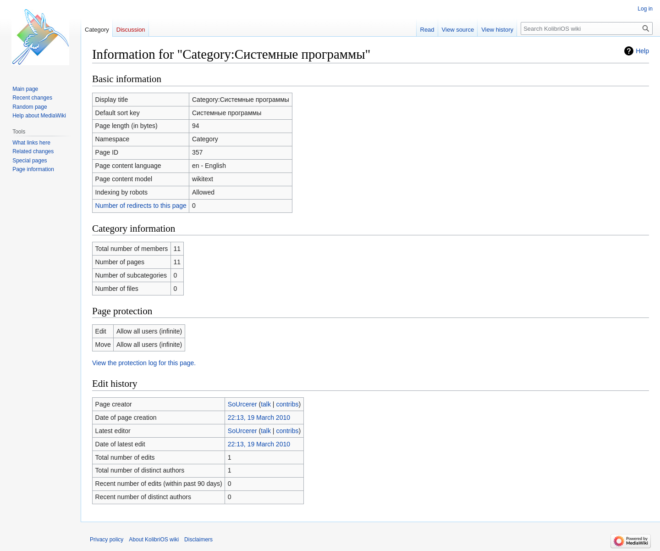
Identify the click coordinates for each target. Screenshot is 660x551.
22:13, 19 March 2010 (259, 417)
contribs (287, 404)
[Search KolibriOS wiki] (587, 28)
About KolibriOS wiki (154, 539)
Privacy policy (106, 539)
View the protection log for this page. (144, 363)
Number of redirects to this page (141, 205)
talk (266, 404)
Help (642, 51)
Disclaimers (198, 539)
